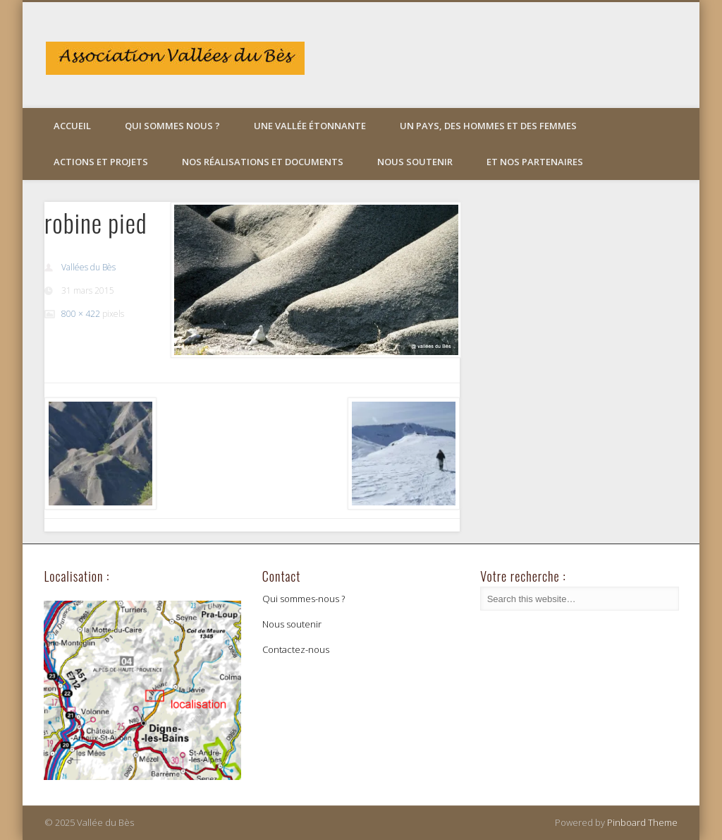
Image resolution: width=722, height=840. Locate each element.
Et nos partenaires (535, 161)
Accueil (72, 125)
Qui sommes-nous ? (303, 598)
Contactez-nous (295, 649)
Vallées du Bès (88, 267)
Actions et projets (101, 161)
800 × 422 (80, 314)
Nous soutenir (415, 161)
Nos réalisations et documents (262, 161)
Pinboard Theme (642, 822)
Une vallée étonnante (310, 125)
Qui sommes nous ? (172, 125)
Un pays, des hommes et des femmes (488, 125)
